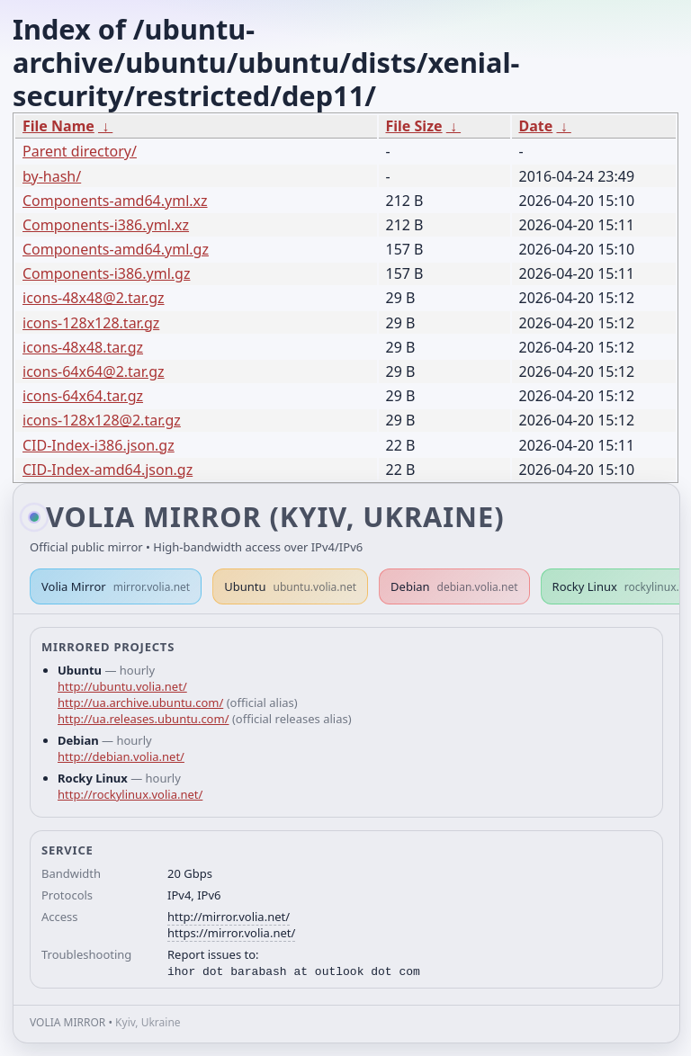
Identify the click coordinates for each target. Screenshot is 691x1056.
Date (536, 126)
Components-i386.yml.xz (105, 225)
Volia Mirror (115, 586)
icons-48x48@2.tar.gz (93, 298)
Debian (454, 586)
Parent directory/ (79, 151)
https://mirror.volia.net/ (231, 933)
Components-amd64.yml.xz (115, 200)
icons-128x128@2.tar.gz (101, 420)
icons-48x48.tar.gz (82, 347)
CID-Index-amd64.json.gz (107, 469)
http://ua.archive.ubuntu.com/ (140, 702)
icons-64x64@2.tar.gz (93, 371)
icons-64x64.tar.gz (82, 396)
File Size (414, 126)
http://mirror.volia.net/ (228, 916)
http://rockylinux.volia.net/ (130, 794)
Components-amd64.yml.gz (115, 249)
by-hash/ (51, 176)
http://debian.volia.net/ (121, 756)
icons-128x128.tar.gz (90, 323)
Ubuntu (290, 586)
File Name (58, 126)
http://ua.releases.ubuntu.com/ (143, 719)
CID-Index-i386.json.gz (98, 445)
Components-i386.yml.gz (106, 273)
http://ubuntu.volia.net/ (122, 686)
